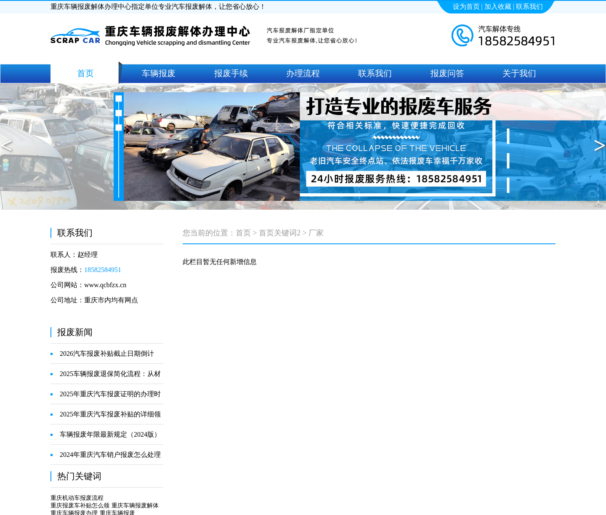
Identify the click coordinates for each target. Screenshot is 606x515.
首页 (243, 233)
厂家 (316, 233)
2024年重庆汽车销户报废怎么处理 (110, 454)
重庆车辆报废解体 (135, 505)
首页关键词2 (279, 233)
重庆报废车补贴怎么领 (79, 505)
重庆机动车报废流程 (77, 498)
